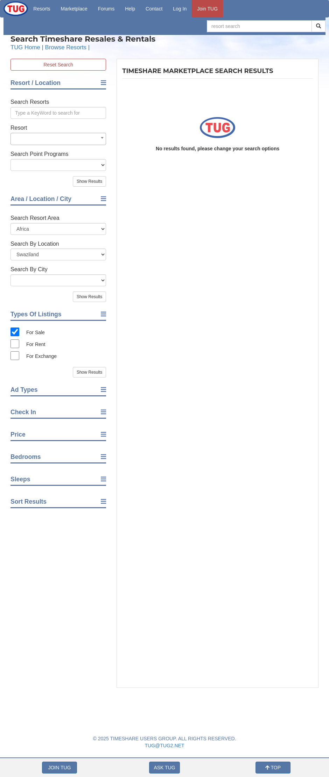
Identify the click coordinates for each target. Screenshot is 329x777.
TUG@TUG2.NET (164, 745)
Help (130, 9)
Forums (106, 9)
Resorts (41, 9)
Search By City (29, 269)
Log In (180, 9)
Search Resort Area (34, 218)
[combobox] (58, 139)
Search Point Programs (39, 154)
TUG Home (25, 47)
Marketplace (74, 9)
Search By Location (34, 244)
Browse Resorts (65, 47)
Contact (154, 9)
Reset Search (58, 64)
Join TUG (207, 9)
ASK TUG (164, 767)
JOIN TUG (59, 767)
